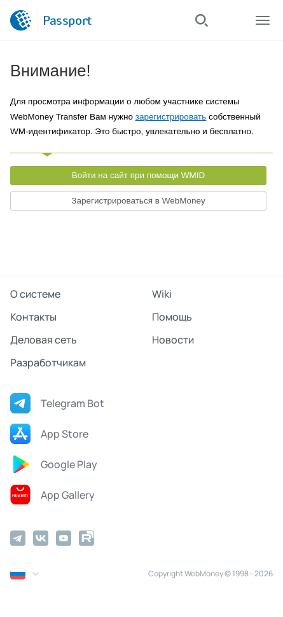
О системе (35, 294)
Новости (173, 340)
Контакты (33, 317)
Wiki (162, 294)
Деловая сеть (43, 340)
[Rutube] (86, 538)
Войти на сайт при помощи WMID (138, 175)
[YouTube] (63, 538)
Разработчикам (48, 363)
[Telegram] (17, 538)
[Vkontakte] (40, 538)
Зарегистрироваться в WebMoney (138, 200)
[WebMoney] (21, 20)
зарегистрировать (171, 116)
